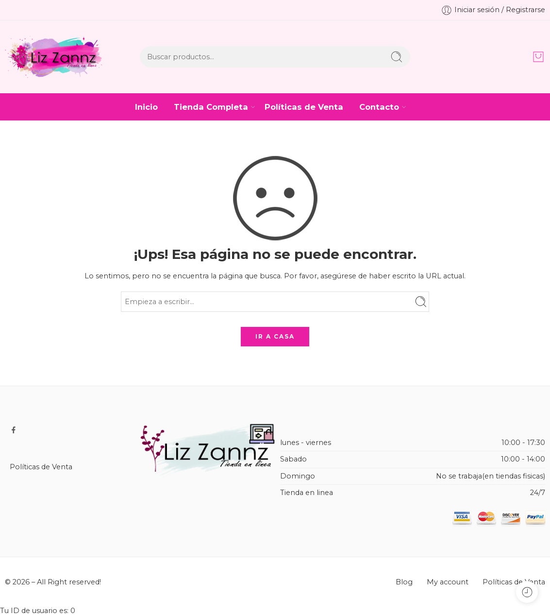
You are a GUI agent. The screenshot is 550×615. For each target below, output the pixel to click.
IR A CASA (275, 336)
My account (447, 582)
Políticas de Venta (304, 107)
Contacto (379, 107)
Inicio (146, 107)
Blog (404, 582)
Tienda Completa (211, 107)
